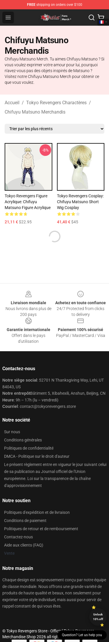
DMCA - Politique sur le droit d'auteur (36, 456)
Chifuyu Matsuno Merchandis (35, 112)
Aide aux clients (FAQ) (23, 545)
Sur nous (12, 431)
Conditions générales (23, 440)
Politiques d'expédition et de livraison (37, 512)
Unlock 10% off (98, 617)
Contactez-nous (18, 537)
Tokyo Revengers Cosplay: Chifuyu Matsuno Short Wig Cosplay (80, 202)
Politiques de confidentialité (28, 448)
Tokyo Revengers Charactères (56, 102)
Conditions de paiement (25, 520)
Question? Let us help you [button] (82, 635)
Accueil (12, 102)
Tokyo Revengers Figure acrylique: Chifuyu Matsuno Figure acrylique (28, 202)
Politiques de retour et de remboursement (41, 528)
